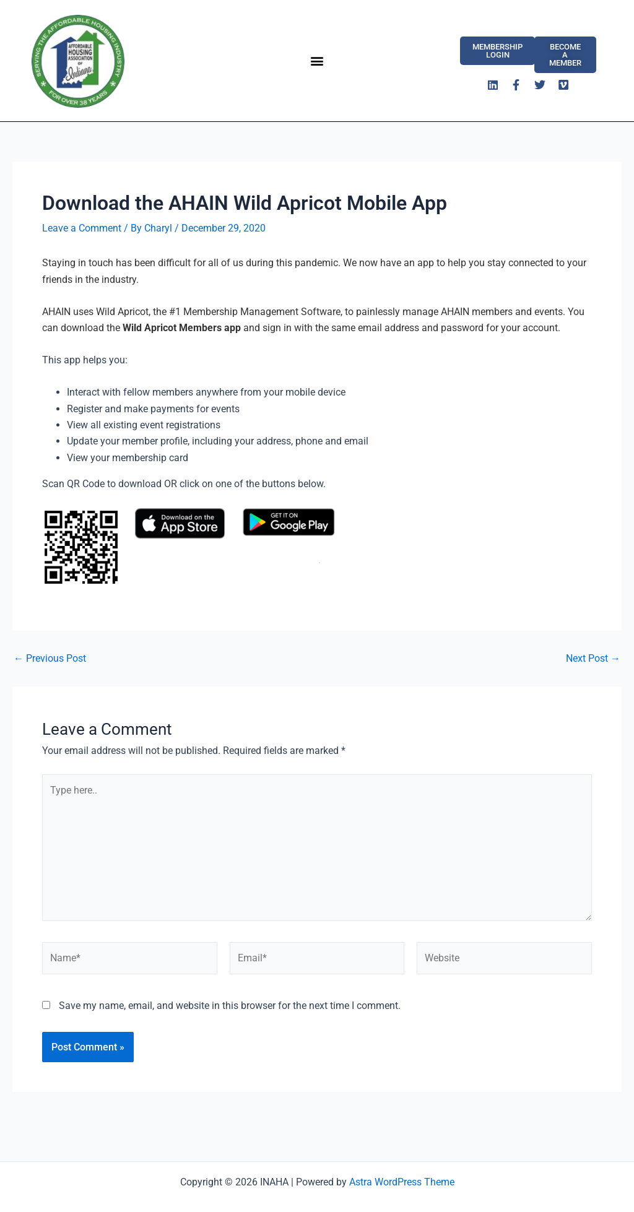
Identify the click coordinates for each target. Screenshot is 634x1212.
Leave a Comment (81, 228)
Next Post (593, 659)
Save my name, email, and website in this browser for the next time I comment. (230, 1005)
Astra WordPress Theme (401, 1182)
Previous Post (50, 659)
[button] (316, 60)
